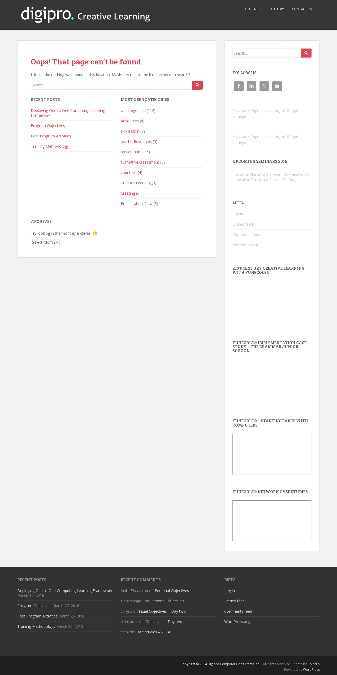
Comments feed (246, 234)
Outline (251, 9)
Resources (130, 120)
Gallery (277, 9)
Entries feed (242, 224)
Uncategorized (133, 110)
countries (129, 172)
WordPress (311, 669)
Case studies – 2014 (152, 631)
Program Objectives (48, 125)
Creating (128, 193)
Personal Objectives (172, 590)
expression (130, 131)
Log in (237, 213)
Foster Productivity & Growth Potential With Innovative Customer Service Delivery (270, 177)
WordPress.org (245, 244)
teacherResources (136, 141)
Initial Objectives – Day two (162, 611)
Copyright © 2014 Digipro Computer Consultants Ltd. (220, 664)
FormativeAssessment (140, 162)
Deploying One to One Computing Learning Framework (68, 113)
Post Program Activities (51, 135)
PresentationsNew (137, 203)
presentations (132, 151)
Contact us (302, 9)
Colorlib (314, 664)
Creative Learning (136, 182)
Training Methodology (50, 146)
